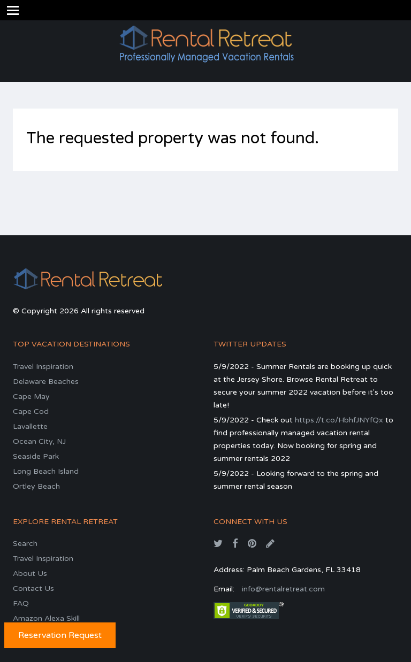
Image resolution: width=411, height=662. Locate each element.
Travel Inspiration (43, 366)
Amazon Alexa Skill (46, 618)
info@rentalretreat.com (283, 589)
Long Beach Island (46, 471)
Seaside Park (36, 456)
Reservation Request (60, 635)
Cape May (31, 396)
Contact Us (33, 588)
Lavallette (30, 426)
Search (25, 543)
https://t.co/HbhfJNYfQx (339, 420)
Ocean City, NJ (39, 441)
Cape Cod (31, 411)
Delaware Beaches (46, 381)
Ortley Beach (36, 486)
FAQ (21, 603)
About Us (30, 573)
